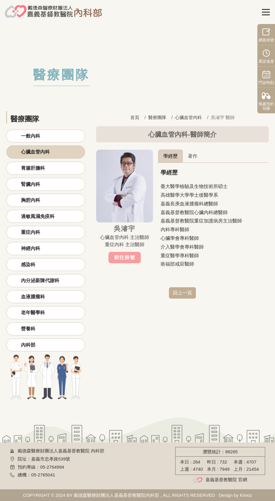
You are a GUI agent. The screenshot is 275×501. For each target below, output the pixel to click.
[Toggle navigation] (266, 12)
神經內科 (30, 248)
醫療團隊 (157, 117)
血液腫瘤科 (33, 296)
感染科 (28, 264)
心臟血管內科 (35, 151)
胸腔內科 (30, 200)
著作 (192, 156)
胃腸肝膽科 (33, 168)
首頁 (134, 117)
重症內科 (30, 232)
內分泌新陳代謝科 (40, 280)
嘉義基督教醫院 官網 (226, 479)
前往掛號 (124, 257)
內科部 (28, 344)
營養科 (28, 328)
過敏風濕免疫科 (38, 216)
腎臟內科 (30, 184)
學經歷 (170, 156)
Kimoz (246, 495)
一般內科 (30, 136)
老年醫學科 (33, 312)
